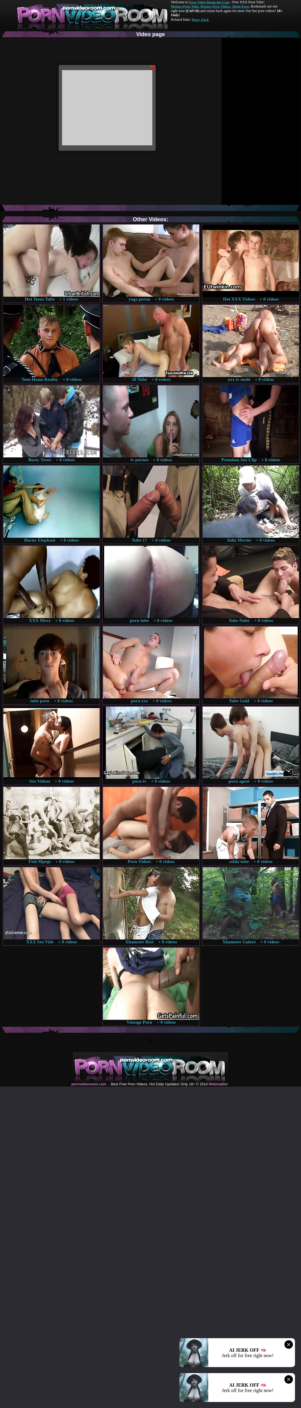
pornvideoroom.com (88, 1084)
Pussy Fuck (200, 19)
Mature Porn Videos (215, 6)
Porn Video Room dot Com (209, 2)
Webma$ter (218, 1084)
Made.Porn (240, 6)
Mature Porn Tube (185, 6)
